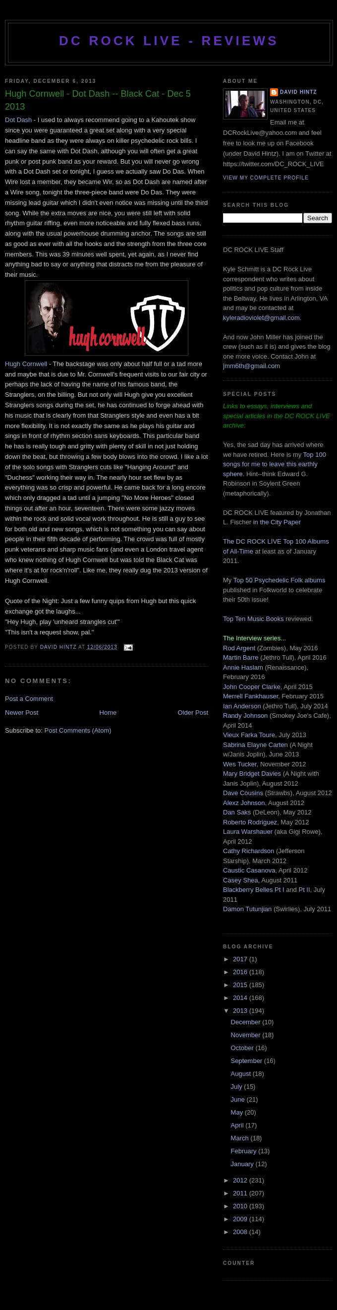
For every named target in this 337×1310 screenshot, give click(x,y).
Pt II (304, 889)
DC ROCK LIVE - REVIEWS (169, 40)
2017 (241, 959)
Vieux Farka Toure (249, 735)
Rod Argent (239, 648)
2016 (241, 972)
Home (108, 712)
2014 (241, 997)
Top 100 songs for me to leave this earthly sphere (274, 464)
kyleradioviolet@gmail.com (261, 317)
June (239, 1099)
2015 (241, 985)
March (241, 1138)
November (247, 1035)
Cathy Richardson (248, 851)
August (242, 1073)
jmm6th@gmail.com (251, 366)
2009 (241, 1219)
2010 (241, 1206)
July (237, 1086)
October (243, 1048)
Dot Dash (18, 120)
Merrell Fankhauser (250, 696)
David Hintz (59, 647)
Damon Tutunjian (247, 909)
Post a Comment (29, 698)
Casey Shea (240, 880)
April (238, 1125)
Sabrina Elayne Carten (255, 745)
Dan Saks (237, 812)
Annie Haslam (244, 667)
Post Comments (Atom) (78, 730)
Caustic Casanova (249, 870)
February (245, 1151)
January (243, 1164)
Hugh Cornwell (26, 364)
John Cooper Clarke (252, 686)
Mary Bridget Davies (252, 773)
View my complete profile (266, 178)
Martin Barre (241, 657)
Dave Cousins (243, 793)
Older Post (193, 712)
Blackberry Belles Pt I (253, 889)
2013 (241, 1010)
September (247, 1060)
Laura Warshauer (248, 831)
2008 (241, 1232)
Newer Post (21, 712)
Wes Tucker (240, 764)
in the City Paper (276, 522)
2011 (241, 1193)
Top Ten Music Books (253, 619)
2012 (241, 1180)
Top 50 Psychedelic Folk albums (279, 580)
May (238, 1112)
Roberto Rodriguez (250, 822)
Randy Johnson (245, 715)
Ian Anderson (242, 706)
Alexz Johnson (244, 803)
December (247, 1022)
